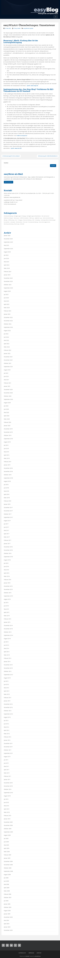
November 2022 (8, 320)
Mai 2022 (6, 340)
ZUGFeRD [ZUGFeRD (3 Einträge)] (22, 224)
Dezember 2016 (8, 547)
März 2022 (7, 347)
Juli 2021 (6, 373)
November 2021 (8, 360)
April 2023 (6, 304)
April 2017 (6, 534)
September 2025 (8, 242)
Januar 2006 (7, 904)
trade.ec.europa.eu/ (22, 135)
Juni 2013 (6, 684)
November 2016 (8, 550)
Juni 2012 (6, 724)
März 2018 (7, 497)
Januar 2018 (7, 504)
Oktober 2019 (7, 435)
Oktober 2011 (7, 750)
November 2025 (8, 239)
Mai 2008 (6, 884)
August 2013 (7, 678)
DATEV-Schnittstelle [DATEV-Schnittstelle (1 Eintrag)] (24, 218)
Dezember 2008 (8, 861)
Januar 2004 (7, 927)
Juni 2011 (6, 763)
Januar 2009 (7, 858)
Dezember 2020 (8, 389)
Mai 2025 (6, 245)
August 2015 (7, 599)
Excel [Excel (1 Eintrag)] (16, 220)
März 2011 (7, 773)
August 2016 (7, 560)
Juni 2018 (6, 488)
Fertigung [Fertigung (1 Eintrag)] (20, 220)
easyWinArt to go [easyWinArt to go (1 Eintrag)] (38, 218)
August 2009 (7, 835)
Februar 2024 (7, 271)
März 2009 (7, 851)
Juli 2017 (6, 524)
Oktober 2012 (7, 710)
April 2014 (6, 651)
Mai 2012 (6, 727)
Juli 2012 (6, 720)
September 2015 (8, 596)
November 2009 (8, 825)
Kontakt (39, 953)
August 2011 (7, 756)
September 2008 (8, 871)
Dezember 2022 (8, 317)
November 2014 (8, 629)
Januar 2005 (7, 914)
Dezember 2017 (8, 507)
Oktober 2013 (7, 671)
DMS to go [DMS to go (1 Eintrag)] (31, 218)
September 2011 (8, 753)
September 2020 (8, 399)
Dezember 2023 (8, 278)
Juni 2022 (6, 337)
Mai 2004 (6, 920)
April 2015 (6, 612)
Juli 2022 (6, 334)
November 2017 (8, 511)
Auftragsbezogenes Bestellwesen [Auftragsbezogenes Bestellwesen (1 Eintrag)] (34, 216)
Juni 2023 (6, 298)
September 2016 (8, 556)
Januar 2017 (7, 543)
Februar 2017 (7, 540)
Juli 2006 (6, 901)
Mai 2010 (6, 805)
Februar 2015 (7, 619)
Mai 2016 (6, 570)
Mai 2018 (6, 491)
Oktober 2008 (7, 868)
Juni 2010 (6, 802)
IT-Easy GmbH (16, 28)
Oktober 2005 (7, 907)
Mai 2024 (6, 262)
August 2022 (7, 330)
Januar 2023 (7, 314)
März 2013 (7, 694)
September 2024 (8, 248)
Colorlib (27, 956)
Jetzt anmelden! (8, 182)
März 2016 (7, 576)
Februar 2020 (7, 422)
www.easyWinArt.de (14, 197)
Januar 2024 (7, 275)
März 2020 (7, 419)
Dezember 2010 (8, 783)
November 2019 (8, 432)
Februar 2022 (7, 350)
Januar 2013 (7, 701)
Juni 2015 (6, 606)
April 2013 (6, 691)
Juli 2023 (6, 294)
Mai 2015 (6, 609)
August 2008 (7, 874)
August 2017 (7, 520)
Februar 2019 (7, 461)
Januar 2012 (7, 740)
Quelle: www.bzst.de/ (16, 148)
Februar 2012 (7, 737)
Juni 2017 (6, 527)
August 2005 (7, 910)
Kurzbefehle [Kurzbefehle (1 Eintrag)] (6, 222)
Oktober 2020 (7, 396)
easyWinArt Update (28, 28)
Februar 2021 (7, 383)
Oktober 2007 (7, 897)
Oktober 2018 (7, 475)
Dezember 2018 (8, 468)
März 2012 (7, 733)
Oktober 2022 (7, 324)
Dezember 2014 (8, 625)
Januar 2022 (7, 353)
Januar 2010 (7, 819)
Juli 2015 (6, 602)
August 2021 (7, 370)
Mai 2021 (6, 379)
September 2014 (8, 635)
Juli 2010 (6, 799)
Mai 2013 (6, 688)
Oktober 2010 (7, 789)
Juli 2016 (6, 563)
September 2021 (8, 366)
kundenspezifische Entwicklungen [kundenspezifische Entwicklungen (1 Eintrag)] (48, 220)
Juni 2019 (6, 448)
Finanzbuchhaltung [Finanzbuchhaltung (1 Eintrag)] (27, 220)
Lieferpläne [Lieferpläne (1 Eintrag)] (12, 222)
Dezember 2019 (8, 429)
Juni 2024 (6, 258)
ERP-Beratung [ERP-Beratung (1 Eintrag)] (11, 220)
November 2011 (8, 747)
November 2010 (8, 786)
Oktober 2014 (7, 632)
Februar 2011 (7, 776)
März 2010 (7, 812)
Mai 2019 (6, 452)
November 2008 (8, 864)
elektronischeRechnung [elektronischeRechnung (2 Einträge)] (48, 218)
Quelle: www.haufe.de (32, 85)
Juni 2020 (6, 409)
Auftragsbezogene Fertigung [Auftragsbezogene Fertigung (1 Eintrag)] (20, 216)
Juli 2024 (6, 255)
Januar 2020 (7, 425)
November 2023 (8, 281)
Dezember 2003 (8, 930)
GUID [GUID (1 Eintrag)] (33, 220)
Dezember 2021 (8, 357)
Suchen (6, 163)
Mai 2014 (6, 648)
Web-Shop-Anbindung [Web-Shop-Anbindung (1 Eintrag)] (8, 224)
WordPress (37, 956)
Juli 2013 (6, 681)
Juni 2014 (6, 645)
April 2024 (6, 265)
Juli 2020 (6, 406)
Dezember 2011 (8, 743)
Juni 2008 (6, 881)
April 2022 (6, 343)
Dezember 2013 (8, 665)
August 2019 (7, 442)
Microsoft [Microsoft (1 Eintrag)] (25, 222)
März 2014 (7, 655)
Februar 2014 (7, 658)
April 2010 (6, 809)
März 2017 (7, 537)
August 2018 (7, 481)
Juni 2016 (6, 566)
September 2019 (8, 438)
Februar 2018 (7, 501)
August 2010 (7, 796)
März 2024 (7, 268)
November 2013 (8, 668)
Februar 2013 (7, 697)
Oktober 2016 (7, 553)
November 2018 (8, 471)
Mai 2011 (6, 766)
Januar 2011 (7, 779)
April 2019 (6, 455)
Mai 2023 (6, 301)
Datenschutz (22, 953)
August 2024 (7, 252)
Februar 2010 (7, 815)
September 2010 (8, 792)
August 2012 (7, 717)
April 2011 (6, 769)
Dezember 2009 (8, 822)
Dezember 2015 (8, 586)
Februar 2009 (7, 855)
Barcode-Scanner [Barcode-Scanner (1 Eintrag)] (45, 216)
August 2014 (7, 638)
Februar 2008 (7, 894)
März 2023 (7, 307)
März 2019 (7, 458)
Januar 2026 (7, 235)
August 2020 (7, 402)
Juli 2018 (6, 484)
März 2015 (7, 615)
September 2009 (8, 832)
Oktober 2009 (7, 828)
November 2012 (8, 707)
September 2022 (8, 327)
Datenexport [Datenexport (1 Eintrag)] (16, 218)
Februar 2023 (7, 311)
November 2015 (8, 589)
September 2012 (8, 714)
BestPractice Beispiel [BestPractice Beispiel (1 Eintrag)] (8, 218)
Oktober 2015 (7, 592)
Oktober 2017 (7, 514)
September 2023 (8, 288)
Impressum (31, 953)
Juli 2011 (6, 760)
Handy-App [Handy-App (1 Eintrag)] (37, 220)
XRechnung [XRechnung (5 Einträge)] (16, 224)
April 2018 (6, 494)
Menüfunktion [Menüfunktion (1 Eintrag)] (19, 222)
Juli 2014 (6, 642)
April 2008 (6, 887)
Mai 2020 (6, 412)
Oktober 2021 (7, 363)
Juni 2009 (6, 842)
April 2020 (6, 416)
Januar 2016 (7, 583)
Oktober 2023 (7, 284)
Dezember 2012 (8, 704)
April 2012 (6, 730)
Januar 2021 (7, 386)
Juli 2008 (6, 878)
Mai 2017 (6, 530)
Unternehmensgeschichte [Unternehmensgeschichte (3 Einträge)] (44, 222)
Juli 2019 (6, 445)
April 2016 (6, 573)
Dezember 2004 (8, 917)
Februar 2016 (7, 579)
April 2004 (6, 923)
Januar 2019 (7, 465)
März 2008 (7, 891)
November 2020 (8, 393)
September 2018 (8, 478)
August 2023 (7, 291)
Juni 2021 (6, 376)
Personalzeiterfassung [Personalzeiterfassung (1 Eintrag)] (33, 222)
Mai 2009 (6, 845)
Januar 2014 (7, 661)
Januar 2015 (7, 622)
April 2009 (6, 848)
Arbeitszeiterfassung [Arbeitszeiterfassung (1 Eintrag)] (8, 216)
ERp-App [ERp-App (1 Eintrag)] (6, 220)
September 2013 (8, 674)
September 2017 (8, 517)
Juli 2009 (6, 838)
